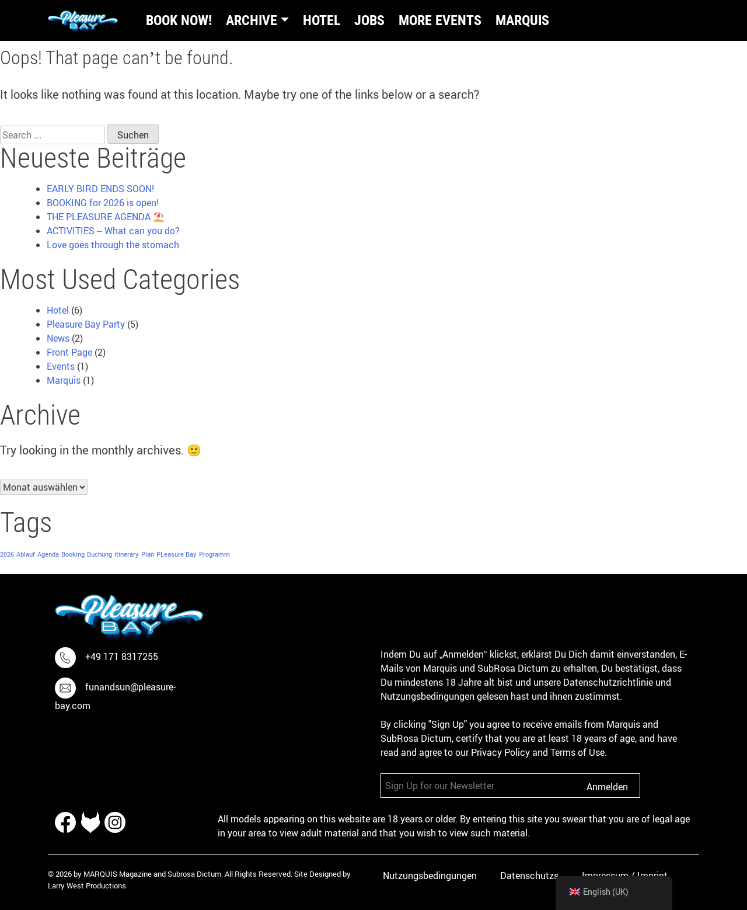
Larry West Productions (87, 885)
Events (61, 366)
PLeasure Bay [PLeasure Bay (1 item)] (176, 554)
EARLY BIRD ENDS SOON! (100, 188)
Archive (251, 20)
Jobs (369, 20)
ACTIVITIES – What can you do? (113, 230)
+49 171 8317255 (121, 657)
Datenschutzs (529, 875)
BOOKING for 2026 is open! (103, 202)
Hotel (321, 20)
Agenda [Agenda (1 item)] (48, 554)
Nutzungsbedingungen (430, 875)
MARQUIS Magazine (117, 874)
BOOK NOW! (179, 20)
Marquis (522, 20)
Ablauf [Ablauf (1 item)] (25, 554)
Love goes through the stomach (113, 244)
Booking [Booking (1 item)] (73, 554)
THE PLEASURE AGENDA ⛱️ (106, 216)
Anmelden (607, 786)
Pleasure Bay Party (86, 324)
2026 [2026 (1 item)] (7, 554)
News (58, 338)
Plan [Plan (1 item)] (147, 554)
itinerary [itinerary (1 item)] (126, 554)
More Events (440, 20)
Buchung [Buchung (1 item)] (99, 554)
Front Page (69, 352)
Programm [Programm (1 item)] (214, 554)
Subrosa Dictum (194, 874)
